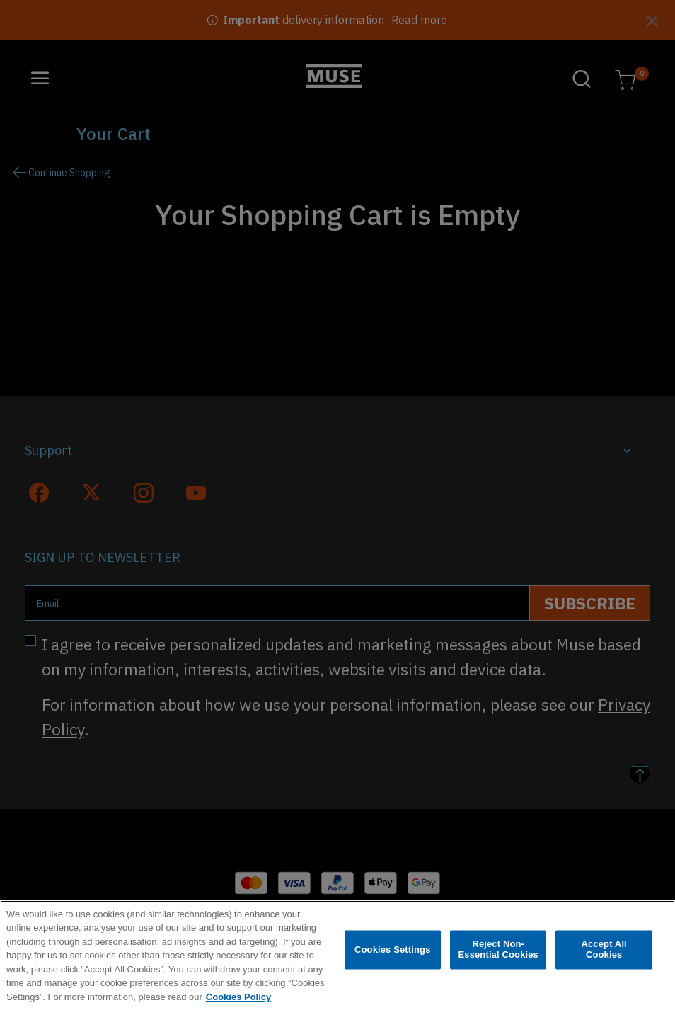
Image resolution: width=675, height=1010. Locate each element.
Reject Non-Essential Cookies (498, 954)
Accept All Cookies (603, 954)
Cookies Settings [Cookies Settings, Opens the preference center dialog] (392, 953)
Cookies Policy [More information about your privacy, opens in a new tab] (238, 1001)
